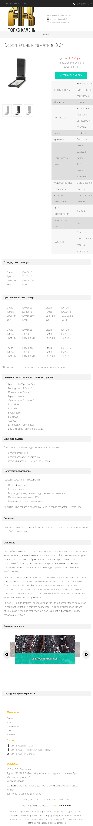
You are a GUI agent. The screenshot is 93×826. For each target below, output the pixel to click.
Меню (46, 34)
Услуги (10, 722)
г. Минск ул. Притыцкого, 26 (59, 22)
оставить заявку (71, 75)
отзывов (53, 805)
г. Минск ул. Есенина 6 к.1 (58, 19)
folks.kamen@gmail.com (14, 4)
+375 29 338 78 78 (82, 4)
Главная (10, 718)
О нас (9, 730)
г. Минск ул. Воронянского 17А (60, 15)
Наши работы (13, 726)
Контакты (11, 734)
